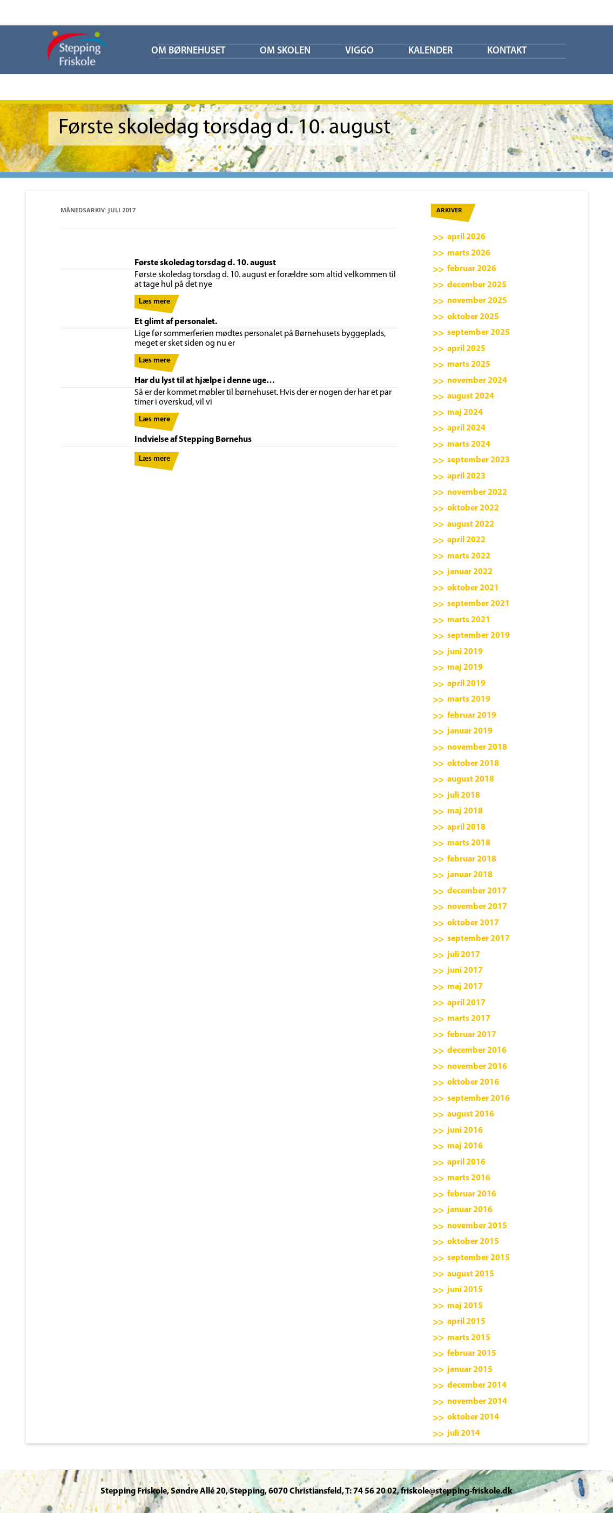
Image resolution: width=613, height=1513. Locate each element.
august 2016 (470, 1114)
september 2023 (478, 460)
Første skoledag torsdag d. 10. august (205, 263)
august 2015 (470, 1274)
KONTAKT (507, 51)
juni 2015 (465, 1290)
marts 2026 (468, 253)
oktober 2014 (473, 1417)
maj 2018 (465, 811)
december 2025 (477, 285)
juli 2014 (463, 1433)
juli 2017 (463, 955)
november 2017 (477, 907)
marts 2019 (468, 699)
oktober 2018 (473, 763)
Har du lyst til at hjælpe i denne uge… (204, 380)
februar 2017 (471, 1035)
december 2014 (477, 1385)
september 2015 (478, 1258)
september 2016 (478, 1098)
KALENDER (430, 51)
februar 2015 (471, 1353)
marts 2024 (468, 444)
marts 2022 (468, 556)
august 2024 (470, 396)
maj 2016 (465, 1146)
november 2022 (477, 492)
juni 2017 (465, 970)
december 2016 (477, 1050)
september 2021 (478, 604)
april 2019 (466, 684)
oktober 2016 (473, 1082)
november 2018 (477, 747)
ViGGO (359, 51)
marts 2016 (468, 1178)
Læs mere (154, 302)
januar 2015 (470, 1370)
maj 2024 (465, 412)
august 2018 (470, 779)
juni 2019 (465, 652)
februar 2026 (471, 269)
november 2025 (477, 301)
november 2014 (477, 1401)
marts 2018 (468, 843)
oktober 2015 (473, 1242)
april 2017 (466, 1003)
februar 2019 (471, 715)
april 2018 (466, 827)
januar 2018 (470, 875)
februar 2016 (471, 1194)
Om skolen (285, 51)
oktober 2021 (473, 588)
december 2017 (477, 891)
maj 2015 (465, 1306)
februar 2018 (471, 859)
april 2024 (466, 428)
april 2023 (466, 476)
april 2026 (466, 237)
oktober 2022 (473, 508)
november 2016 (477, 1067)
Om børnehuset (188, 51)
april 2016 (466, 1162)
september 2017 (478, 938)
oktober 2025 (473, 317)
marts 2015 (468, 1338)
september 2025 (478, 332)
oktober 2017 (473, 923)
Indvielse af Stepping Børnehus (193, 439)
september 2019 (478, 635)
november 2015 (477, 1226)
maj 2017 (465, 987)
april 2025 (466, 349)
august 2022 (470, 524)
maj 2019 (465, 667)
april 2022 (466, 540)
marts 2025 (468, 364)
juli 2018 (463, 795)
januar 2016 (470, 1210)
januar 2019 (470, 731)
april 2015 (466, 1321)
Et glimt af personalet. (175, 322)
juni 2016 (465, 1130)
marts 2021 (468, 620)
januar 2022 (470, 572)
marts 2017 (468, 1018)
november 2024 (477, 380)
